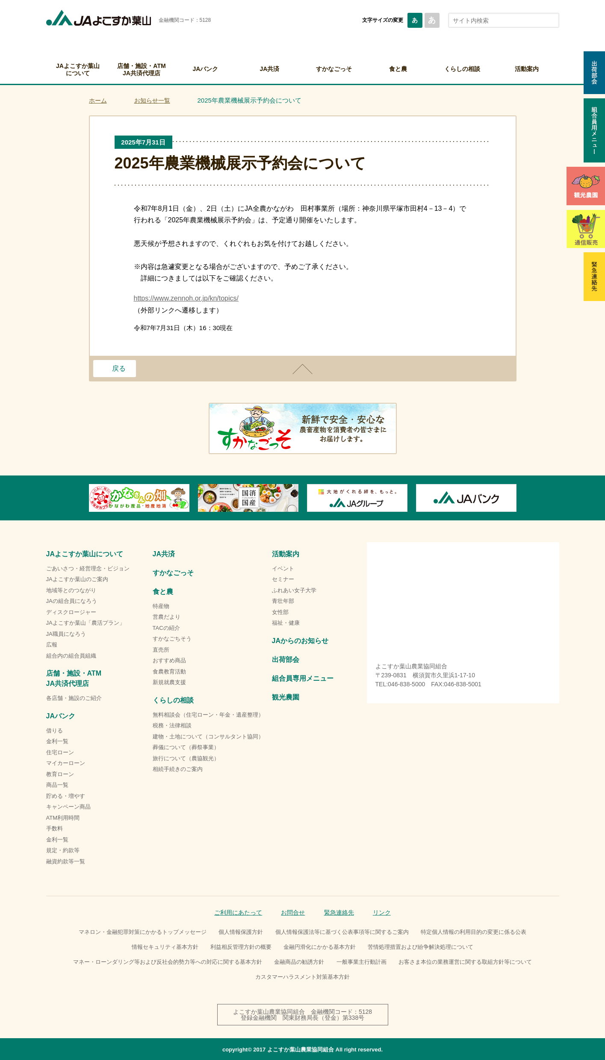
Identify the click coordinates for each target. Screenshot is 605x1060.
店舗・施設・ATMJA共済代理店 (141, 69)
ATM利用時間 (63, 818)
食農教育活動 (169, 671)
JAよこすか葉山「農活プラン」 (85, 623)
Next (516, 497)
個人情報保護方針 (240, 932)
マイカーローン (65, 763)
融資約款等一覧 (65, 861)
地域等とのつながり (71, 590)
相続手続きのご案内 (178, 769)
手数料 (54, 828)
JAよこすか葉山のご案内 (77, 579)
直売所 (161, 650)
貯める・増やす (65, 796)
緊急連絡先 (339, 912)
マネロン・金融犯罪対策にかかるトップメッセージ (143, 932)
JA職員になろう (66, 634)
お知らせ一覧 (152, 100)
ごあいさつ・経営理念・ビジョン (88, 568)
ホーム (98, 100)
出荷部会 (285, 659)
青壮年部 (283, 601)
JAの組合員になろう (71, 601)
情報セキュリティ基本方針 (165, 947)
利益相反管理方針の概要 (241, 947)
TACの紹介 (166, 628)
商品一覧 (57, 785)
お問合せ (293, 912)
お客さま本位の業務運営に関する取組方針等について (465, 962)
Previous (89, 497)
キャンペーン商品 (68, 806)
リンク (382, 912)
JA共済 (270, 68)
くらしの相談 (462, 68)
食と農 (398, 68)
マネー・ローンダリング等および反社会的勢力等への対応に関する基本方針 (167, 962)
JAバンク (205, 68)
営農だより (166, 617)
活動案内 (527, 68)
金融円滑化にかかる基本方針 (319, 947)
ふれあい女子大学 (294, 590)
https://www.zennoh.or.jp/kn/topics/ (186, 298)
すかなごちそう (172, 638)
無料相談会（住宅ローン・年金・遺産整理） (208, 715)
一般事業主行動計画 (361, 962)
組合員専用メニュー (302, 678)
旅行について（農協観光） (186, 758)
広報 (51, 644)
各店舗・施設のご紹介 (74, 698)
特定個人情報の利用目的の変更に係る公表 (473, 932)
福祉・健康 (286, 623)
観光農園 (285, 697)
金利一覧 (57, 741)
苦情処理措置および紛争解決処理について (420, 947)
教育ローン (60, 774)
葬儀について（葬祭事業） (186, 747)
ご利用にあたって (238, 912)
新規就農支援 (169, 682)
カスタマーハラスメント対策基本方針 (302, 977)
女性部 (280, 612)
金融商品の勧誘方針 (299, 962)
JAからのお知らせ (300, 640)
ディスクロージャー (71, 612)
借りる (54, 730)
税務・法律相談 (172, 725)
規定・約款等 (63, 850)
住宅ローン (60, 752)
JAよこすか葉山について (78, 69)
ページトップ (302, 369)
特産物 (161, 606)
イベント (283, 568)
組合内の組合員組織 (71, 656)
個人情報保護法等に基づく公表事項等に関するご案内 (342, 932)
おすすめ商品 (169, 660)
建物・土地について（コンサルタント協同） (208, 736)
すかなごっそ (334, 68)
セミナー (283, 579)
